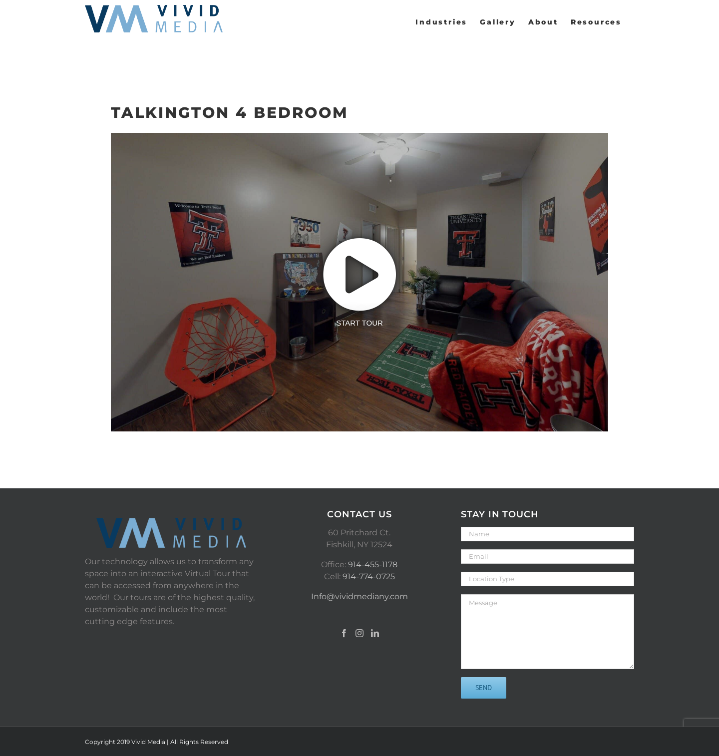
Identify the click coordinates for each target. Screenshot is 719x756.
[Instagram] (359, 633)
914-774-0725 (369, 576)
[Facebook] (344, 633)
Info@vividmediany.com (359, 596)
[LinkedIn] (375, 633)
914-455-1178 (372, 564)
